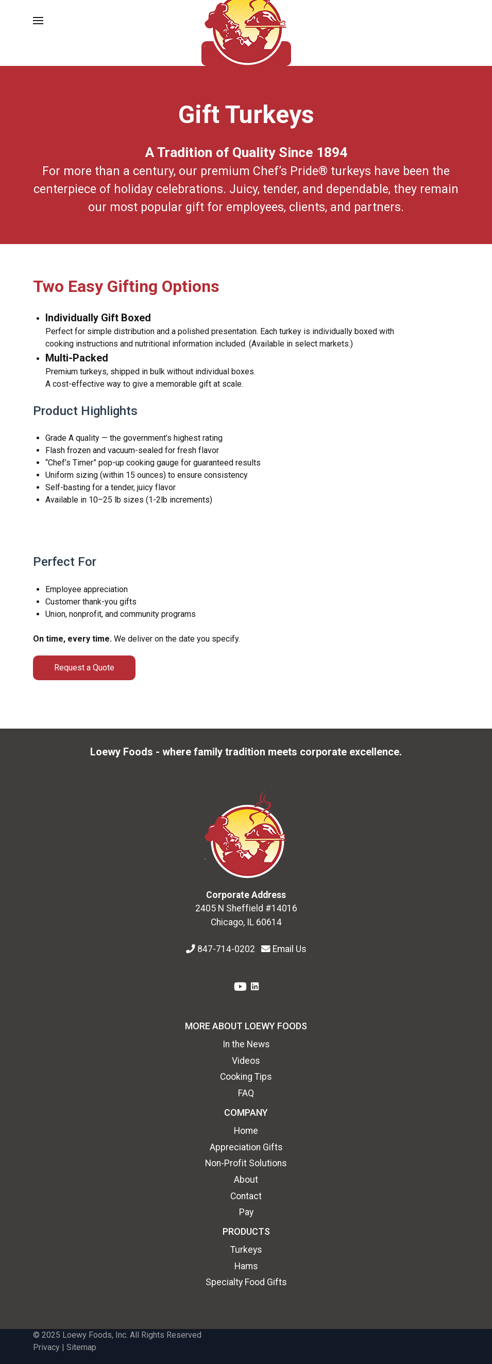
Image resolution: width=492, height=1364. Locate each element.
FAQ (246, 1093)
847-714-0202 (227, 949)
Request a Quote (84, 667)
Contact (246, 1196)
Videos (246, 1061)
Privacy (46, 1347)
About (246, 1180)
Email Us (290, 949)
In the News (246, 1044)
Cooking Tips (246, 1077)
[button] (38, 20)
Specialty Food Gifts (246, 1282)
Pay (246, 1212)
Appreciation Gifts (246, 1147)
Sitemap (81, 1347)
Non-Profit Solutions (246, 1163)
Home (246, 1131)
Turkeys (246, 1250)
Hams (246, 1266)
